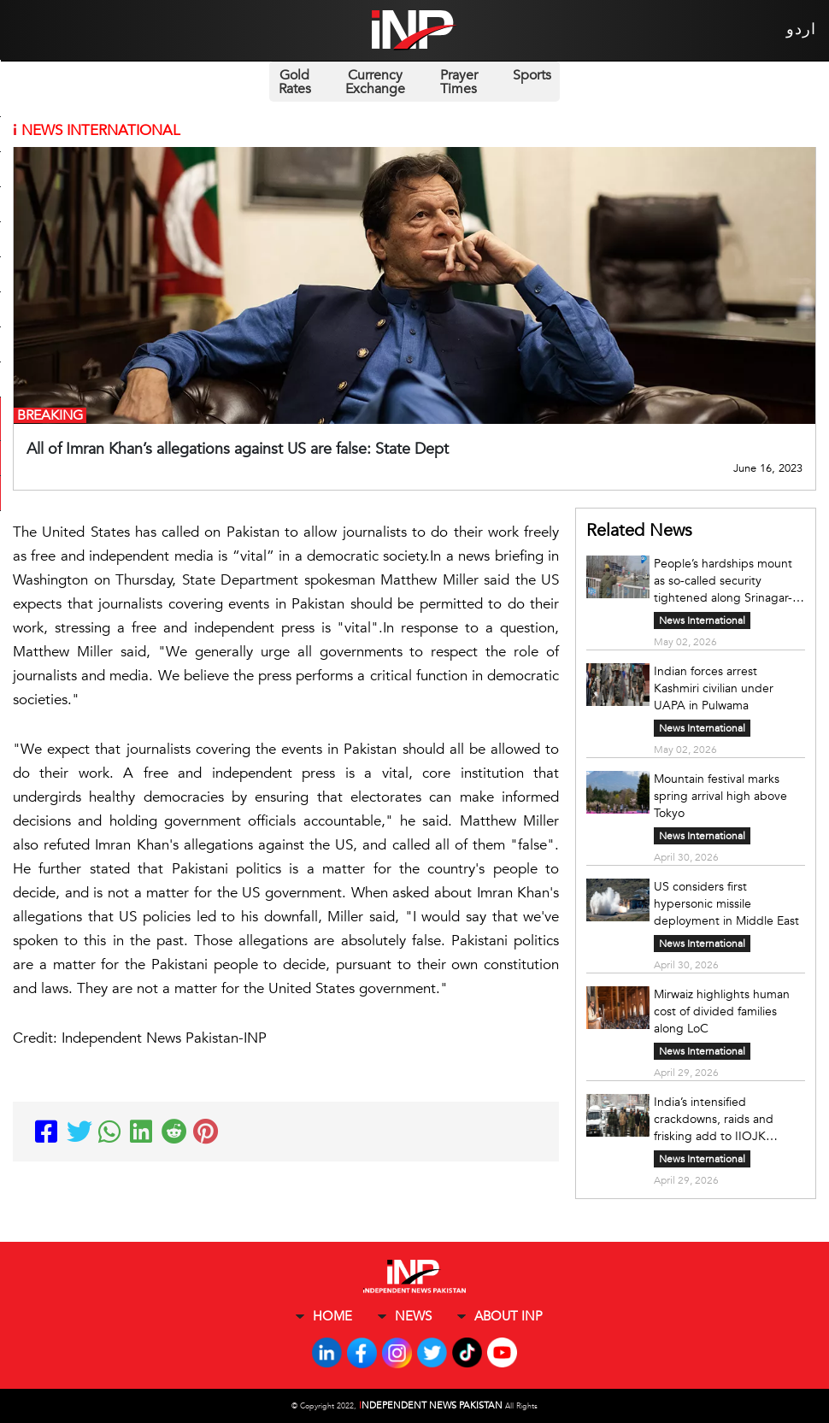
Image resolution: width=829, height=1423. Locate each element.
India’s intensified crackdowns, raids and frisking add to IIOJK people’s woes (713, 1119)
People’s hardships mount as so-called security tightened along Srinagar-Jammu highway (723, 581)
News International (702, 620)
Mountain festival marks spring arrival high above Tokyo (720, 796)
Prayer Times (459, 82)
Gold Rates (295, 82)
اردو (801, 29)
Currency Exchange (375, 82)
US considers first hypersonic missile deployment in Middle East (726, 904)
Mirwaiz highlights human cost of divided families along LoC (722, 1011)
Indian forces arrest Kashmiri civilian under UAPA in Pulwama (713, 688)
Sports (532, 75)
